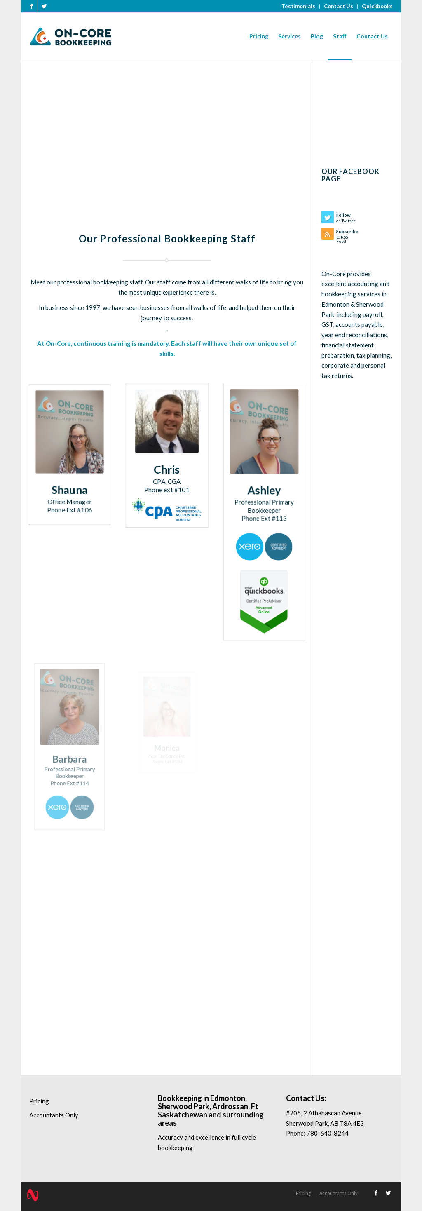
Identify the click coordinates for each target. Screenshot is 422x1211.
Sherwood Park (183, 1106)
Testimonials (298, 6)
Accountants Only (53, 1115)
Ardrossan (230, 1106)
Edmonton (227, 1098)
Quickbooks (377, 6)
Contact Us (338, 6)
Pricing (39, 1101)
